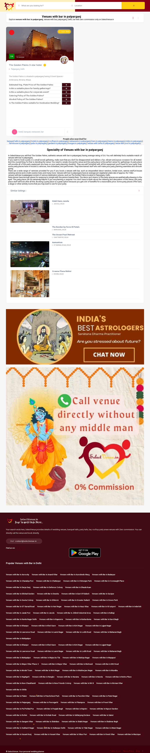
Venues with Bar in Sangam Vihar (21, 722)
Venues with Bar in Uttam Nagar (109, 728)
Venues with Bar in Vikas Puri (76, 734)
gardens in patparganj (57, 143)
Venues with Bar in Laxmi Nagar (51, 632)
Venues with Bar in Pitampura (74, 702)
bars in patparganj (99, 141)
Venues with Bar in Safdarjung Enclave (76, 715)
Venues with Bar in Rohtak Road (44, 715)
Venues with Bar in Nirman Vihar (110, 683)
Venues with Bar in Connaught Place (110, 581)
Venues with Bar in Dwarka (49, 594)
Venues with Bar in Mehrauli (82, 664)
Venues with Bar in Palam (17, 696)
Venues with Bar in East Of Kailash (76, 594)
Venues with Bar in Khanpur (18, 626)
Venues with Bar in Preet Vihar (101, 702)
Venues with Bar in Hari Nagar (50, 607)
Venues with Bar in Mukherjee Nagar (78, 670)
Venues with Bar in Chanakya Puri (21, 581)
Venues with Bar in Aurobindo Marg (76, 575)
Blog (138, 751)
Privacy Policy (128, 751)
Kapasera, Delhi (59, 230)
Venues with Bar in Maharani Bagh (109, 632)
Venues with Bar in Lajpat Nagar (99, 626)
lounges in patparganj (77, 143)
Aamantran (57, 242)
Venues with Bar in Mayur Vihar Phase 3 (23, 664)
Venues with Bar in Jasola (45, 613)
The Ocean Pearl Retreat (63, 235)
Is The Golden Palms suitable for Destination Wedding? (40, 103)
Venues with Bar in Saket (104, 715)
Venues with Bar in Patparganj (19, 702)
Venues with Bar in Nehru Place (119, 677)
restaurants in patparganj (79, 141)
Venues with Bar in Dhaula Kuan (79, 587)
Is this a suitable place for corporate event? (40, 92)
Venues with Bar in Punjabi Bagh (51, 709)
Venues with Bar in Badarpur (105, 575)
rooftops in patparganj (58, 141)
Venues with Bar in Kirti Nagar (71, 626)
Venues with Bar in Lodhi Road (80, 632)
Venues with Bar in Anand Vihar (46, 575)
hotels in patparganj (39, 141)
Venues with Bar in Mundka (107, 670)
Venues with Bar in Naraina (69, 677)
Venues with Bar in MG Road (108, 664)
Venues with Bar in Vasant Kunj (20, 734)
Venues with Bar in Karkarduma (79, 619)
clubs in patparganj (134, 141)
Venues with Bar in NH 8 (85, 683)
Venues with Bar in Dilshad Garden (21, 594)
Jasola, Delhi (58, 204)
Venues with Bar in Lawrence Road (21, 632)
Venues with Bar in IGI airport (104, 607)
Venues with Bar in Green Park (106, 600)
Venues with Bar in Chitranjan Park (78, 581)
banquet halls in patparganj (18, 141)
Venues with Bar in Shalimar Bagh (105, 722)
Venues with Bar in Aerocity (19, 575)
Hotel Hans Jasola (60, 201)
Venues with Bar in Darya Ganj (19, 587)
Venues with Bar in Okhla (17, 690)
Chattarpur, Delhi (60, 237)
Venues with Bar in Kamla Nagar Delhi (22, 619)
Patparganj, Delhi (16, 69)
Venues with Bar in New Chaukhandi (22, 683)
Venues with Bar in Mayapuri (105, 658)
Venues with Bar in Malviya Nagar (77, 658)
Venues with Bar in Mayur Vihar (55, 664)
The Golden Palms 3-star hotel (25, 65)
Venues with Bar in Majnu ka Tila (48, 658)
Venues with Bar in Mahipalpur (19, 639)
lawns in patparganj (116, 141)
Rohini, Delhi (58, 274)
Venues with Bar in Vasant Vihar (48, 734)
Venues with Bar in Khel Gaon (44, 626)
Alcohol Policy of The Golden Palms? (40, 99)
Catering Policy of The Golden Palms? (40, 95)
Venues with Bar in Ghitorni (48, 600)
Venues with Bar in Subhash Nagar (21, 728)
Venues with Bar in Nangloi (44, 677)
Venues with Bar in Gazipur (104, 594)
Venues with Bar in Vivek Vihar (103, 734)
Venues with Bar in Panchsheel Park (45, 696)
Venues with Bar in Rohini (18, 715)
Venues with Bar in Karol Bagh (107, 619)
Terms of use (115, 751)
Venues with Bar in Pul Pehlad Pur (21, 709)
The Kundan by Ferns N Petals (65, 227)
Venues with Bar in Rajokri (77, 709)
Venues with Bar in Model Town (20, 670)
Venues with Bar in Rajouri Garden (105, 709)
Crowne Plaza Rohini (61, 271)
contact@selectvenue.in (25, 541)
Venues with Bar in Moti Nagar (48, 670)
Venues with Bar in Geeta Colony (21, 600)
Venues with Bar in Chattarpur (49, 581)
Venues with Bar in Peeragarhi (47, 702)
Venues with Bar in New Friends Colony (56, 683)
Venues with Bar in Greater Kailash (76, 600)
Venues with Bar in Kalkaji (105, 613)
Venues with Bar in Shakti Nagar (76, 722)
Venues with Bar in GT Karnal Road (21, 607)
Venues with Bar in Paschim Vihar (77, 696)
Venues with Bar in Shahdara (49, 722)
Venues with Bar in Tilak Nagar (81, 728)
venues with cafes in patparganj (100, 143)
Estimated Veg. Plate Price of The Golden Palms (40, 84)
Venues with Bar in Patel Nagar (106, 696)
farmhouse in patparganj (19, 143)
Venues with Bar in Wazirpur (130, 734)
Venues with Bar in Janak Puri (19, 613)
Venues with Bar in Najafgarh (19, 677)
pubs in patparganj (39, 143)
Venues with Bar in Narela (93, 677)
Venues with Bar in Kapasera (52, 619)
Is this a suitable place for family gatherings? (40, 88)
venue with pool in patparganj (127, 143)
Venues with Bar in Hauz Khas (77, 607)
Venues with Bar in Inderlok (131, 607)
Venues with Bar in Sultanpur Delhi (52, 728)
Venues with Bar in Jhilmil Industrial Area (75, 613)
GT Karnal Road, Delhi (61, 245)
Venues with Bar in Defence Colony (49, 587)
